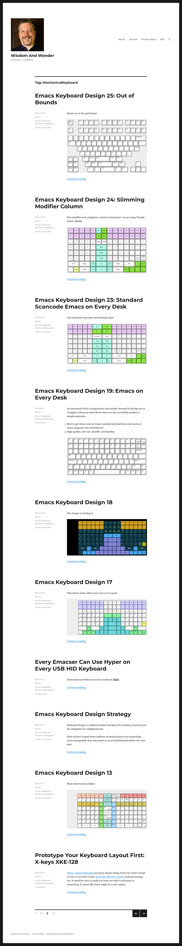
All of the (101, 876)
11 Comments (41, 694)
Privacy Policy (148, 39)
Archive (133, 39)
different (111, 876)
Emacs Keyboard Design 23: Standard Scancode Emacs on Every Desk (89, 303)
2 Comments (40, 423)
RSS (162, 39)
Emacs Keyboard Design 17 (73, 582)
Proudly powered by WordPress (60, 934)
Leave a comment (43, 127)
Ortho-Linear (74, 873)
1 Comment (40, 887)
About (122, 39)
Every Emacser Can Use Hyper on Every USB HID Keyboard (82, 665)
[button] (169, 39)
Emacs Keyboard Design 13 (73, 772)
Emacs (38, 121)
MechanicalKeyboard (44, 124)
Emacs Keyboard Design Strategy (83, 714)
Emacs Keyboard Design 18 (73, 502)
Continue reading (76, 178)
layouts (121, 876)
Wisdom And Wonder (32, 55)
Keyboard (46, 121)
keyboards (88, 873)
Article (38, 117)
